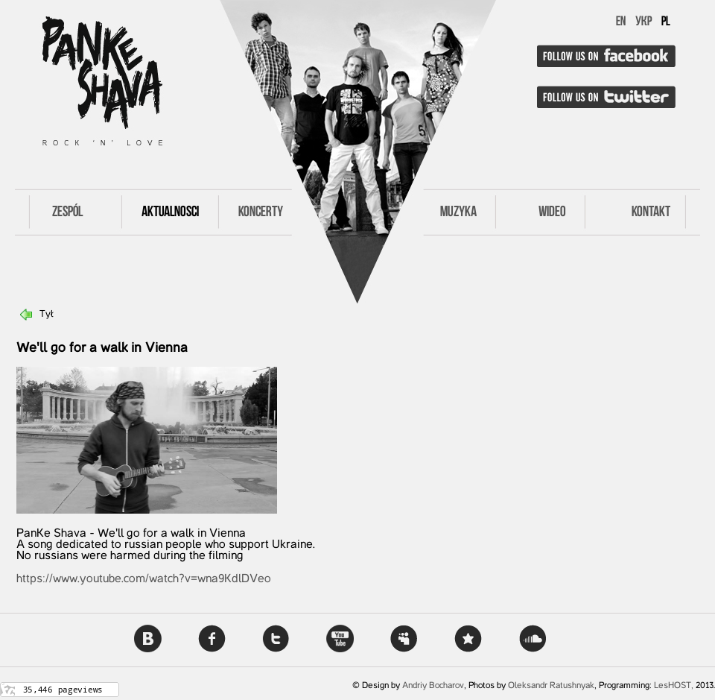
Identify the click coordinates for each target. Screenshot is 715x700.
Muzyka (458, 212)
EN (621, 22)
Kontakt (651, 212)
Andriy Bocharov (433, 686)
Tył (46, 314)
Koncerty (260, 212)
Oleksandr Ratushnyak (551, 686)
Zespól (67, 212)
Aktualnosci (170, 212)
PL (665, 22)
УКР (643, 22)
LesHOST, (673, 686)
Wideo (552, 212)
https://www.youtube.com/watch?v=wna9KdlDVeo (143, 579)
